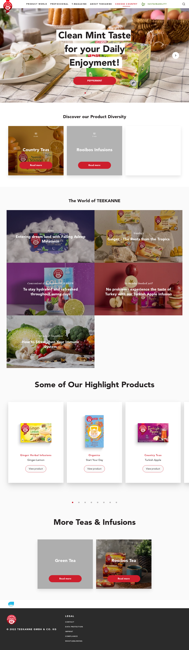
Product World (36, 4)
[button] (85, 93)
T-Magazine (79, 4)
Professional (59, 4)
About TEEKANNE (101, 4)
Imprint (69, 631)
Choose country (126, 4)
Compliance (71, 636)
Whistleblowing (73, 641)
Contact (69, 622)
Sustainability (157, 4)
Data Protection (74, 626)
